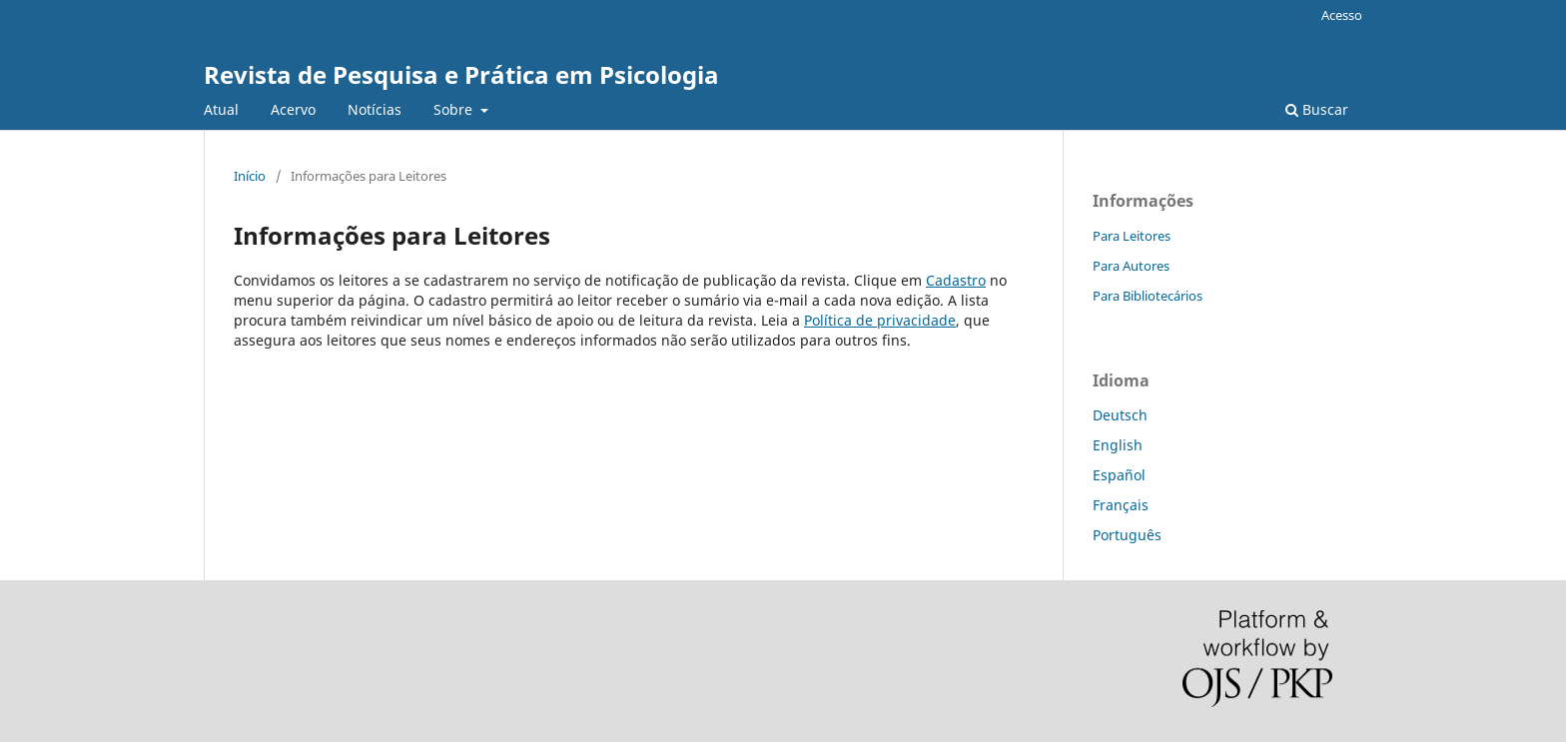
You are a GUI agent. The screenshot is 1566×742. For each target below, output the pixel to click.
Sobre (454, 109)
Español (1119, 474)
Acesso (1341, 15)
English (1118, 444)
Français (1121, 504)
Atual (221, 109)
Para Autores (1131, 266)
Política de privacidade (880, 320)
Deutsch (1120, 414)
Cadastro (956, 280)
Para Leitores (1132, 236)
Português (1127, 534)
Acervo (293, 109)
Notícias (374, 109)
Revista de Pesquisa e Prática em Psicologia (461, 74)
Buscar (1316, 109)
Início (250, 176)
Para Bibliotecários (1147, 296)
